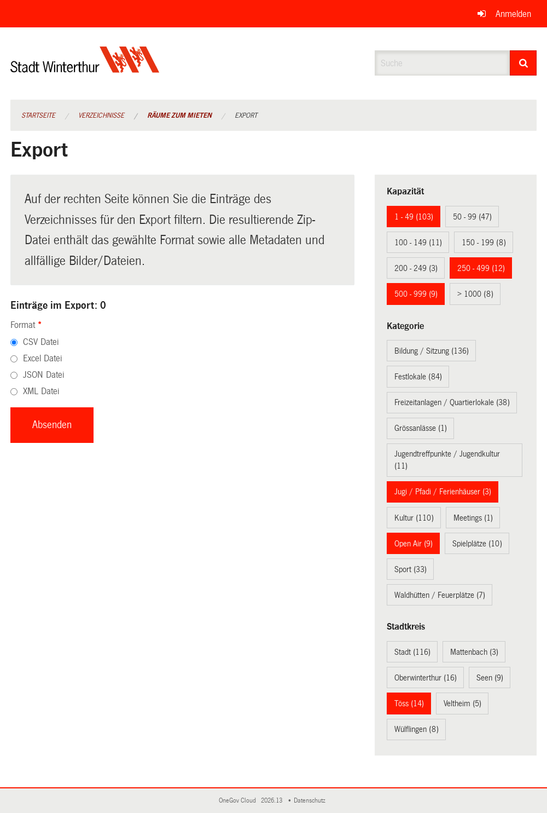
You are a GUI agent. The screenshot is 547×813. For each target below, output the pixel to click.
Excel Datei (42, 358)
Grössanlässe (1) (420, 428)
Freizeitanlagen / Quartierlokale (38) (452, 402)
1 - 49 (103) (413, 216)
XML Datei (41, 391)
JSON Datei (43, 374)
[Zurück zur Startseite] (85, 69)
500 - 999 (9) (416, 294)
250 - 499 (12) (481, 268)
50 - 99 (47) (472, 216)
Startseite (38, 115)
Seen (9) (489, 677)
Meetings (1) (473, 518)
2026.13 (272, 800)
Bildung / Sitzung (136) (431, 351)
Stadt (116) (412, 652)
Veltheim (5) (462, 703)
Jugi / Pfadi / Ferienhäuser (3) (442, 491)
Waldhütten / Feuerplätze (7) (439, 595)
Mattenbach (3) (474, 652)
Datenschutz (311, 800)
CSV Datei (41, 342)
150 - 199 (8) (484, 242)
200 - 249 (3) (416, 268)
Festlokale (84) (418, 376)
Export (246, 115)
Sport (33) (410, 569)
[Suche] (523, 63)
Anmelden (513, 14)
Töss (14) (409, 703)
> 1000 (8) (475, 294)
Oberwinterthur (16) (425, 677)
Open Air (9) (413, 543)
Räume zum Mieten (179, 115)
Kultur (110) (414, 518)
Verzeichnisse (101, 115)
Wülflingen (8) (416, 729)
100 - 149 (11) (418, 242)
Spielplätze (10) (477, 543)
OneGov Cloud (239, 800)
